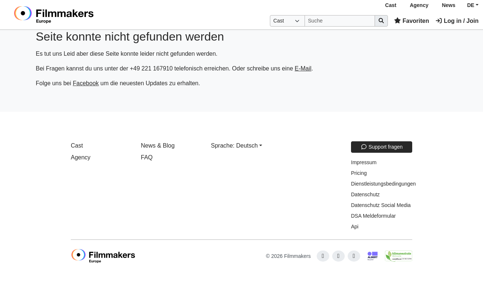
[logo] (72, 15)
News (448, 5)
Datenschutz (365, 194)
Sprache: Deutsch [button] (234, 145)
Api (354, 226)
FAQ (147, 157)
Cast (390, 5)
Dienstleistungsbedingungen (383, 184)
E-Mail (303, 68)
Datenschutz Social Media (381, 205)
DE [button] (470, 5)
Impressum (363, 162)
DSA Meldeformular (373, 216)
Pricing (359, 173)
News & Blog (158, 145)
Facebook (86, 83)
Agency (419, 5)
